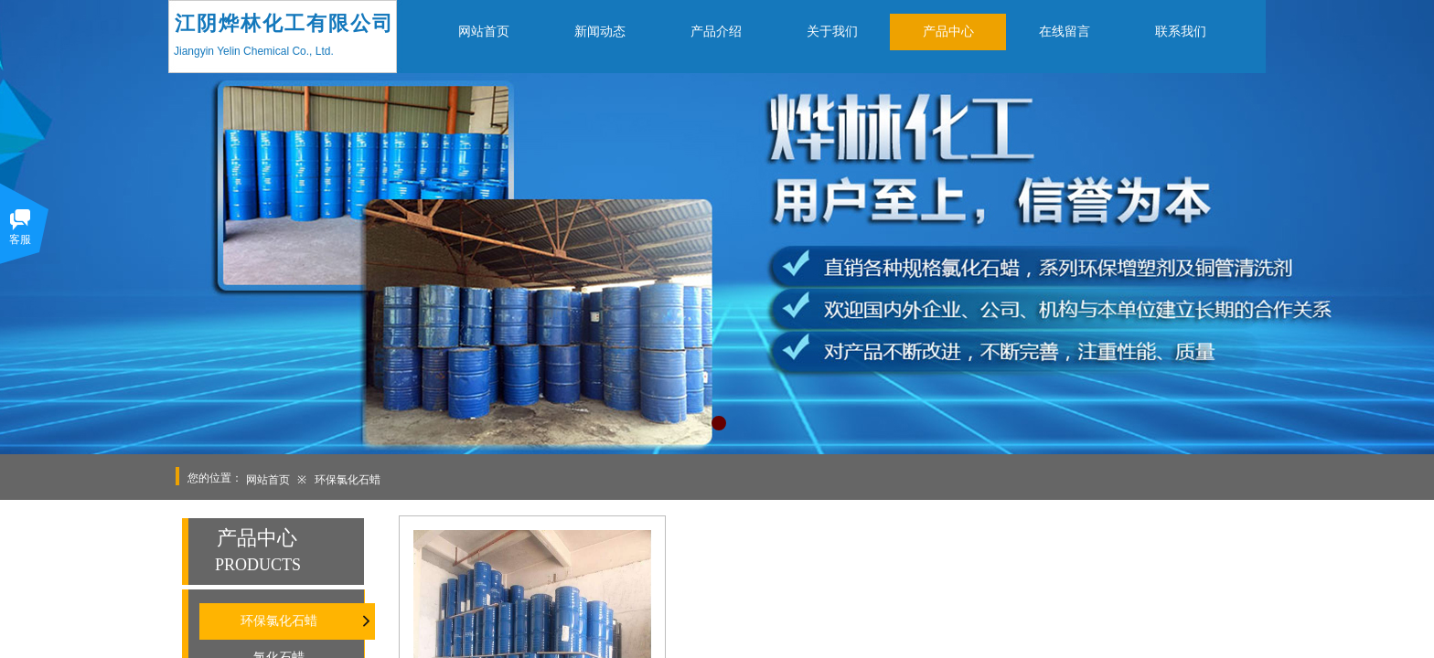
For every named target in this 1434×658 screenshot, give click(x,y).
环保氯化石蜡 (347, 479)
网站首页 (268, 479)
